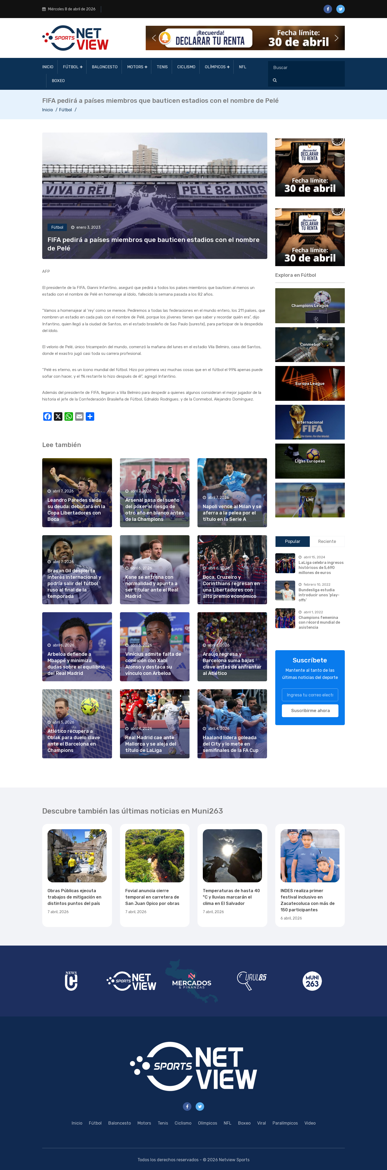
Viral (261, 1123)
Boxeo (58, 80)
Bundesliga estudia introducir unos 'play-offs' (319, 595)
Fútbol (71, 67)
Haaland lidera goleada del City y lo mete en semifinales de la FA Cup (231, 744)
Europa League (310, 383)
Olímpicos (215, 67)
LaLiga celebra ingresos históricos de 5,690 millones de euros (321, 567)
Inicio (47, 67)
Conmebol (310, 344)
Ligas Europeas (310, 461)
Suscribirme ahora (310, 710)
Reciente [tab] (327, 541)
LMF (310, 499)
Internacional (310, 422)
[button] (245, 38)
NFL (242, 67)
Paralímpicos (285, 1123)
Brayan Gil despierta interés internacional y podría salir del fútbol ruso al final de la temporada (74, 583)
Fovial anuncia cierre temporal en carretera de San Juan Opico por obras (152, 897)
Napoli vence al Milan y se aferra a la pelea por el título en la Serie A (232, 513)
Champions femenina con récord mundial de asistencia (319, 622)
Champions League (310, 305)
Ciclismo (186, 67)
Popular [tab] (292, 541)
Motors (135, 67)
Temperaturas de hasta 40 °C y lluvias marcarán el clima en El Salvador (231, 897)
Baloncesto (105, 67)
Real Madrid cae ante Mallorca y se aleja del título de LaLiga (150, 744)
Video (310, 1123)
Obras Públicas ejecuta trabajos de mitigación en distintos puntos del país (74, 897)
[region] (310, 167)
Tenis (162, 67)
